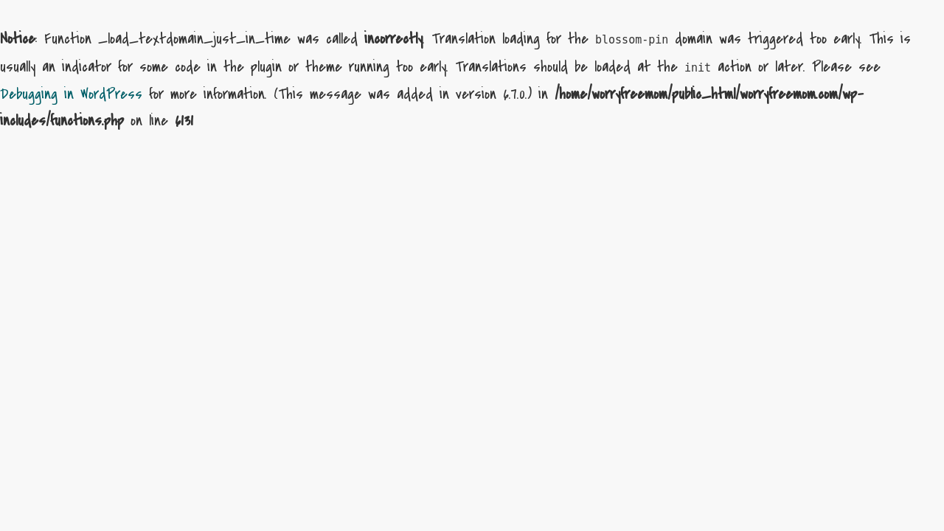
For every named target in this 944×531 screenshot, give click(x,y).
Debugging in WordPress (71, 94)
